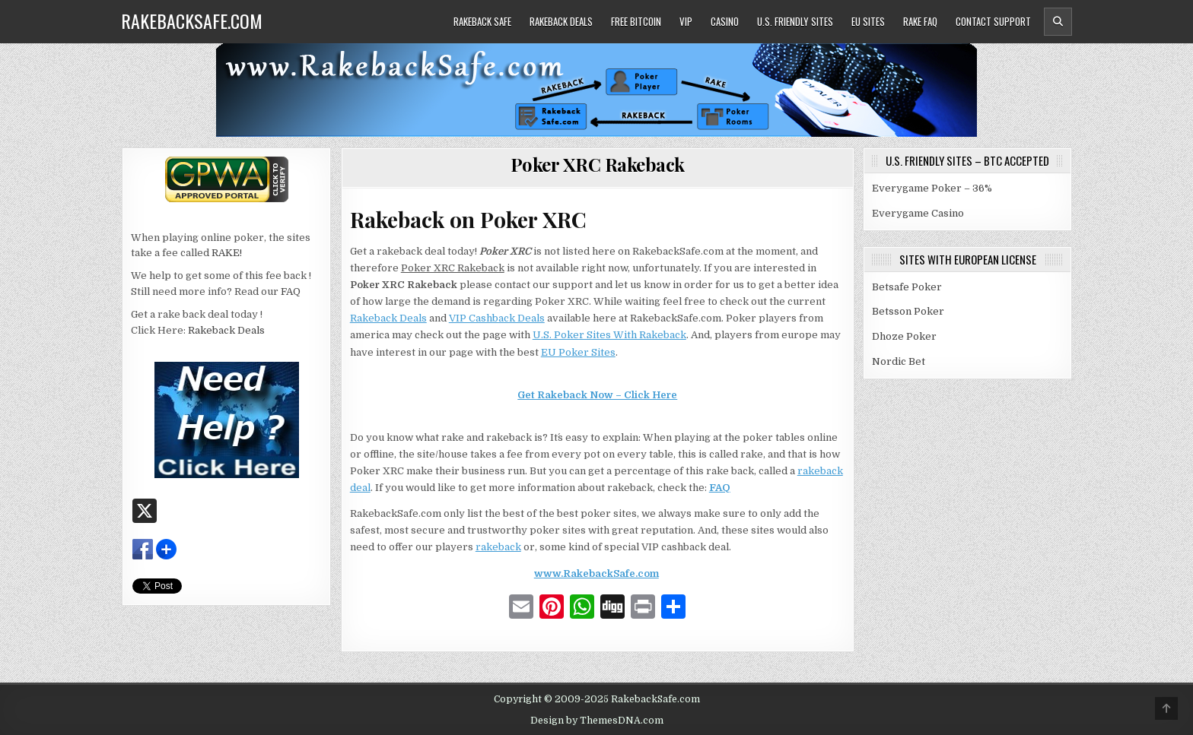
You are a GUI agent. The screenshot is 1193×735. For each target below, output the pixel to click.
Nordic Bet (898, 361)
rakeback (498, 547)
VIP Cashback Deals (497, 318)
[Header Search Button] (1058, 22)
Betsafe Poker (907, 287)
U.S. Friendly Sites (795, 21)
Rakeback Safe (482, 21)
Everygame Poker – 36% (932, 188)
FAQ (719, 487)
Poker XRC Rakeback (598, 164)
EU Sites (868, 21)
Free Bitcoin (636, 21)
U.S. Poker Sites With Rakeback (609, 335)
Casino (725, 21)
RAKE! (227, 252)
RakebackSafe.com (191, 20)
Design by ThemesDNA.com (596, 720)
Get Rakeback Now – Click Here (597, 395)
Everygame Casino (918, 213)
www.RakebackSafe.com (596, 573)
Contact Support (993, 21)
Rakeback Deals (561, 21)
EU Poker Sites (578, 352)
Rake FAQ (920, 21)
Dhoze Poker (904, 336)
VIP (685, 21)
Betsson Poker (908, 311)
